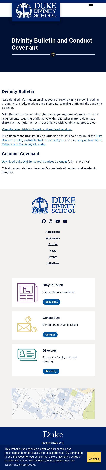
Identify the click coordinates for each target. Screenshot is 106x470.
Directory (52, 371)
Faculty (52, 244)
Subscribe (52, 301)
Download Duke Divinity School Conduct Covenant (34, 161)
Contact (51, 334)
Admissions (53, 231)
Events (53, 257)
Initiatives (53, 263)
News (53, 250)
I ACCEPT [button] (94, 457)
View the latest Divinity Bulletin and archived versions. (37, 129)
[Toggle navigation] (91, 6)
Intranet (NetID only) (53, 442)
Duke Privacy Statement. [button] (20, 465)
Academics (53, 238)
